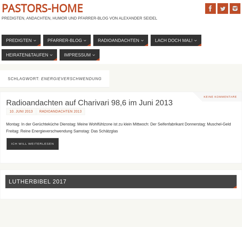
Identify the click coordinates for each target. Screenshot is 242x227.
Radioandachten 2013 (60, 111)
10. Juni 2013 (21, 111)
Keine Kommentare (220, 96)
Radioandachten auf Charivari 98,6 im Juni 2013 (89, 102)
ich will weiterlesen (32, 143)
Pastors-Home (42, 8)
